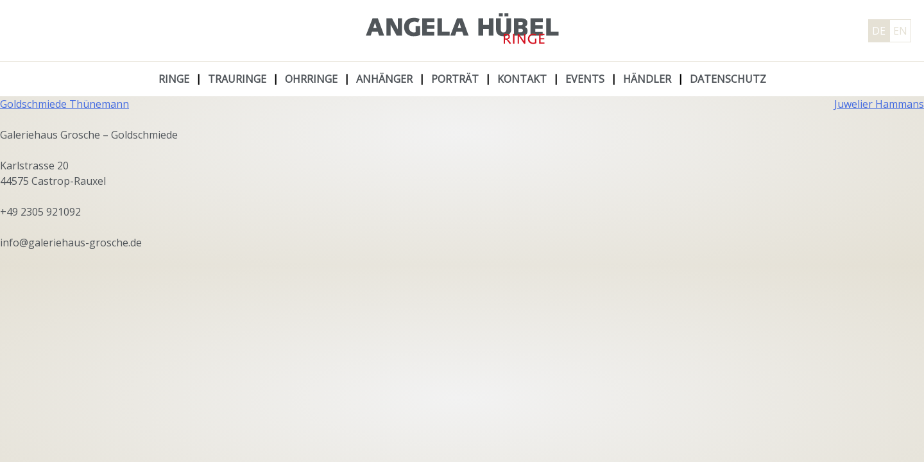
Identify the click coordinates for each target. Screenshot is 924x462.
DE (879, 31)
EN (900, 31)
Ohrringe (311, 79)
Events (584, 79)
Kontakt (522, 79)
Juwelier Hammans (879, 104)
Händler (647, 79)
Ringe (173, 79)
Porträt (455, 79)
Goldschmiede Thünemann (64, 104)
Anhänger (384, 79)
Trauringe (237, 79)
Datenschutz (728, 79)
